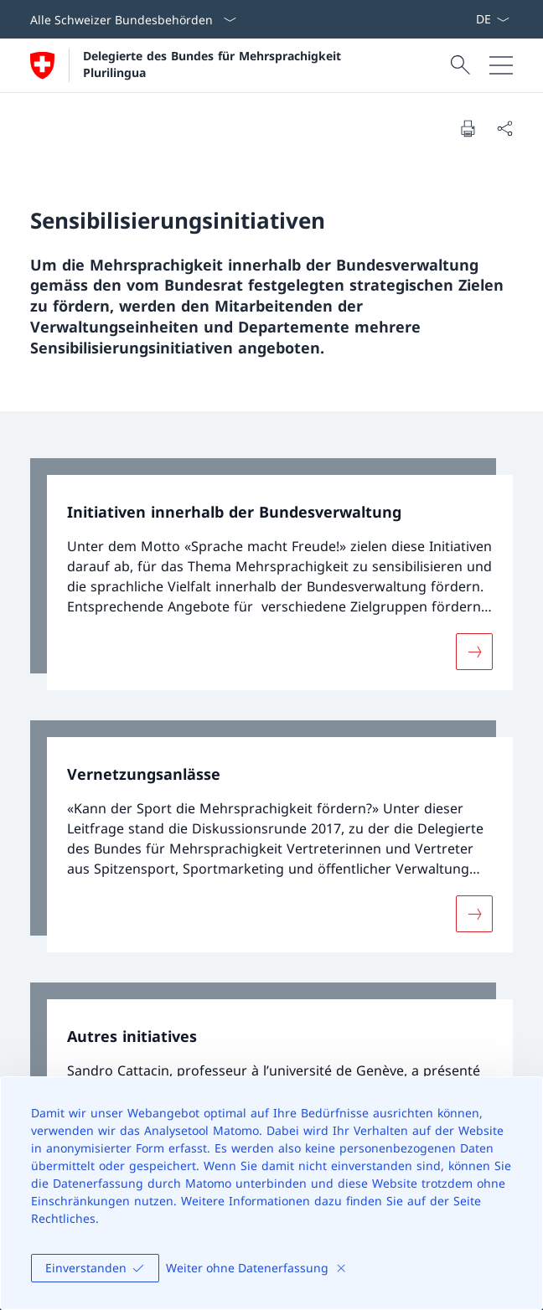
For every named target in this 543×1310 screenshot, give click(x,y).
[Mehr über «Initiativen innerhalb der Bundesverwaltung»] (474, 651)
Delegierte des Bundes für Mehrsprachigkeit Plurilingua (214, 64)
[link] (271, 574)
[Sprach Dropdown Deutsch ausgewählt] (492, 19)
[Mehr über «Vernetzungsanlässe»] (474, 913)
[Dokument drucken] (467, 128)
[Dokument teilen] (504, 128)
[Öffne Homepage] (187, 65)
